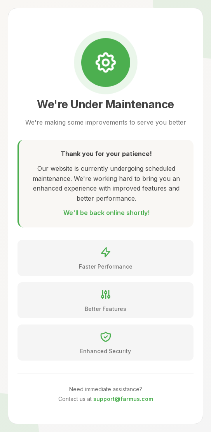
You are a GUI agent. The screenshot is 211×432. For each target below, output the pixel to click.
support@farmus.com (123, 399)
